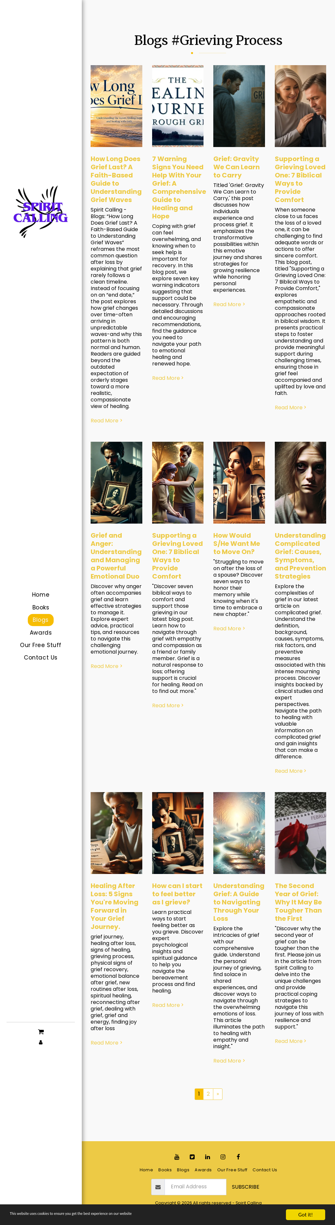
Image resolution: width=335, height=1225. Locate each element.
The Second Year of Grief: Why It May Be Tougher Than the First (298, 902)
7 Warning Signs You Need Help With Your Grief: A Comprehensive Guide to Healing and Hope (179, 187)
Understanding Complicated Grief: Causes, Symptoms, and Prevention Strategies (300, 556)
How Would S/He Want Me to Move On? (236, 543)
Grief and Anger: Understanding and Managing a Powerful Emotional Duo (116, 556)
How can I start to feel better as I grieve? (177, 894)
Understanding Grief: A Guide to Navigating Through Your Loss (238, 902)
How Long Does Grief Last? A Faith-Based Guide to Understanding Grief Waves (116, 179)
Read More (107, 421)
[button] (40, 1031)
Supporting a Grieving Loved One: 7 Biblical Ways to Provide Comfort (300, 179)
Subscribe (245, 1187)
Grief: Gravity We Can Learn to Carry (236, 167)
